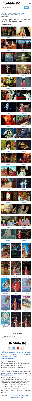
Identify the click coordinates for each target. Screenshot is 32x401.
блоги (3, 354)
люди (14, 354)
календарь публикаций (9, 356)
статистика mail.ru (7, 358)
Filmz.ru (13, 367)
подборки (27, 354)
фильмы (20, 352)
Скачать (8, 37)
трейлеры (4, 352)
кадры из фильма (10, 336)
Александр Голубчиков (13, 373)
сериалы (27, 352)
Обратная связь (24, 395)
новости (12, 352)
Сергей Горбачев (6, 375)
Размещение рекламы (16, 397)
